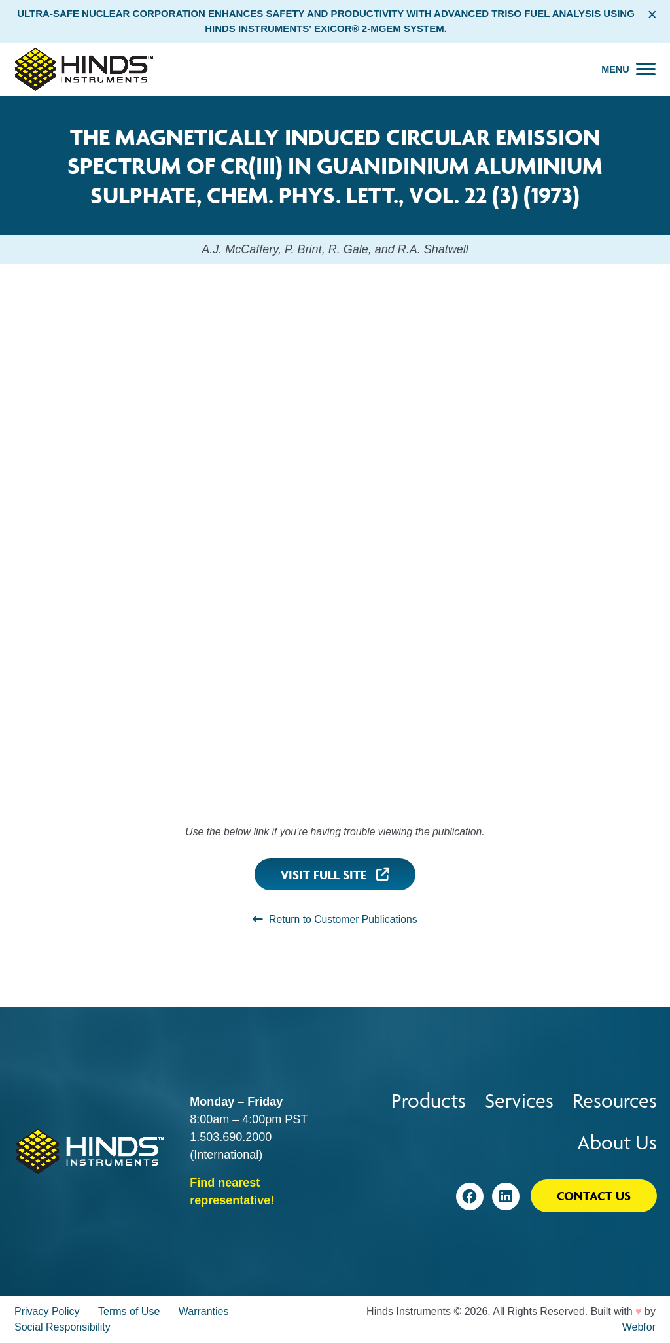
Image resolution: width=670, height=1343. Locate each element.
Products (428, 1101)
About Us (617, 1142)
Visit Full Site (335, 874)
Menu (615, 69)
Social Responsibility (62, 1327)
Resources (615, 1101)
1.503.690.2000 (231, 1136)
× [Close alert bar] (652, 14)
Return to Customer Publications (335, 919)
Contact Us (594, 1196)
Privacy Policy (47, 1311)
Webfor (639, 1327)
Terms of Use (129, 1311)
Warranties (204, 1311)
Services (519, 1101)
